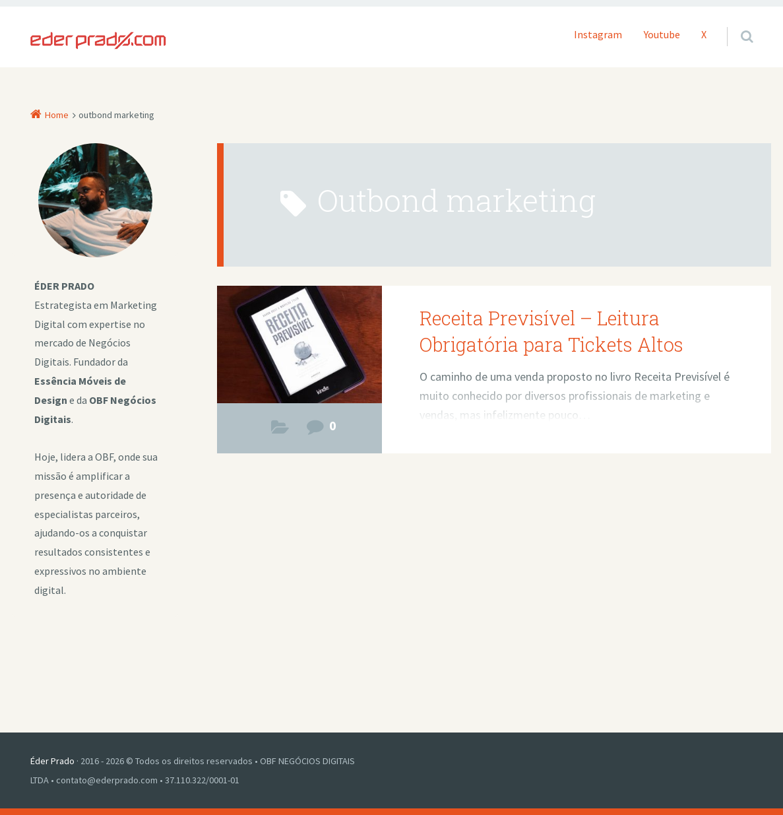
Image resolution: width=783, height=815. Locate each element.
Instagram (598, 34)
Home (57, 115)
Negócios (280, 430)
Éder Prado (52, 761)
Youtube (662, 34)
